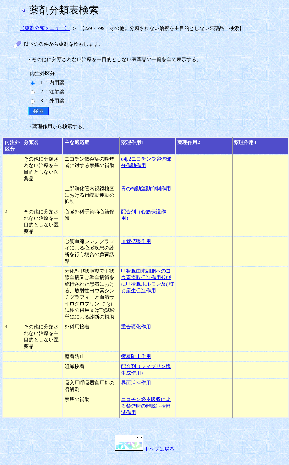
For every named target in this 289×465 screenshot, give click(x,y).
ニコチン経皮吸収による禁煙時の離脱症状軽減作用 (146, 406)
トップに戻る (144, 449)
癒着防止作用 (136, 356)
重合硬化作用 (136, 326)
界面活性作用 (136, 382)
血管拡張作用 (136, 241)
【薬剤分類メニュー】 (45, 28)
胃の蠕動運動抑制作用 (146, 188)
